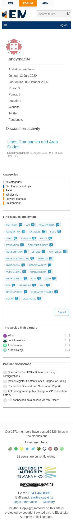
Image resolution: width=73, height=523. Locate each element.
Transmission (40, 272)
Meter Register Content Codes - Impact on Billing (37, 381)
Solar (12, 299)
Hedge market (39, 265)
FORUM (28, 3)
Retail (9, 190)
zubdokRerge (16, 350)
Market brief (16, 278)
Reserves (27, 285)
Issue (55, 232)
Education (14, 245)
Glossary (49, 501)
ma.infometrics (16, 340)
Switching (57, 252)
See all (62, 312)
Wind (50, 278)
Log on (63, 25)
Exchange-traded (44, 292)
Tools (45, 238)
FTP (10, 285)
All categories (14, 182)
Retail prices (16, 292)
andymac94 (23, 153)
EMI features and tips (18, 186)
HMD (44, 285)
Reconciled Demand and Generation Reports (34, 386)
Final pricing (48, 225)
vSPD (11, 238)
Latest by (12, 153)
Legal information (25, 501)
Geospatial (31, 299)
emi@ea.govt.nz (42, 497)
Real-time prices (40, 245)
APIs (45, 3)
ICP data (28, 238)
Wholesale (12, 194)
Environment (13, 203)
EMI (10, 3)
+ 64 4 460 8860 (39, 493)
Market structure (19, 258)
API (30, 225)
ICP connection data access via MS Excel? (33, 399)
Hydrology (15, 265)
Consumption (16, 252)
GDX (35, 278)
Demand (45, 258)
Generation (15, 232)
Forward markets (16, 198)
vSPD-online (15, 272)
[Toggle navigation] (5, 25)
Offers (38, 252)
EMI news (13, 225)
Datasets (37, 232)
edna (11, 335)
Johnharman (15, 345)
